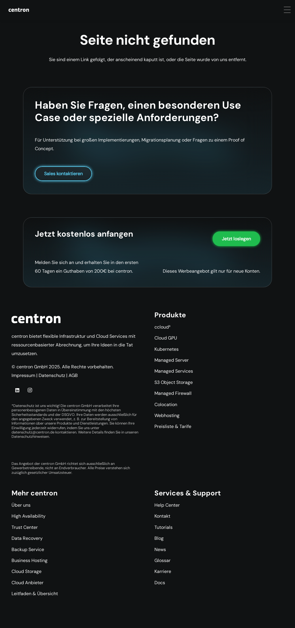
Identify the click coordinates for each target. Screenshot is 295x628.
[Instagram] (29, 390)
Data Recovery (27, 538)
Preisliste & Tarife (172, 426)
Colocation (165, 404)
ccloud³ (162, 327)
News (160, 549)
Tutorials (163, 527)
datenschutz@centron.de (33, 432)
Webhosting (166, 415)
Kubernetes (166, 349)
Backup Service (28, 549)
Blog (159, 538)
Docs (159, 583)
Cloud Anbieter (28, 583)
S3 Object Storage (173, 382)
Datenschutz (52, 375)
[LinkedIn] (17, 390)
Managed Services (173, 371)
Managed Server (171, 360)
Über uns (21, 505)
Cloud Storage (26, 571)
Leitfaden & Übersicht (35, 594)
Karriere (162, 571)
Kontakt (162, 516)
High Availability (29, 516)
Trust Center (25, 527)
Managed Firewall (173, 393)
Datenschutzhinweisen (30, 436)
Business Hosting (30, 560)
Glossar (162, 560)
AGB (73, 375)
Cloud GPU (165, 338)
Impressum (23, 375)
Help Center (167, 505)
